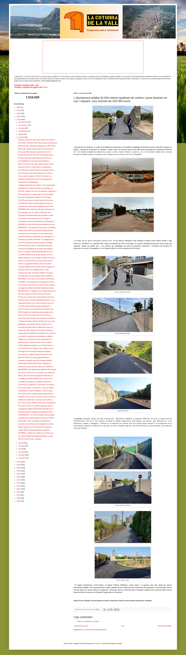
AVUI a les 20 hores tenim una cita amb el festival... (35, 261)
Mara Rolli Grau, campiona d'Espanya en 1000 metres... (37, 146)
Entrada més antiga (164, 626)
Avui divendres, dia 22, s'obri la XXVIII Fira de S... (35, 212)
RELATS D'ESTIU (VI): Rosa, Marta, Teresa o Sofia (35, 164)
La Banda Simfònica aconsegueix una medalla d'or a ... (37, 237)
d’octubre (21, 128)
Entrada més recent (81, 626)
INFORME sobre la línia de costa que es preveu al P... (36, 209)
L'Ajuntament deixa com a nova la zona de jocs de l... (36, 303)
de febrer (21, 455)
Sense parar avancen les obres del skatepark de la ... (36, 155)
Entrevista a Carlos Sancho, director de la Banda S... (36, 366)
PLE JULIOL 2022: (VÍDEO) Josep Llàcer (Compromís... (37, 403)
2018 (19, 471)
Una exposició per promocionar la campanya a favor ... (37, 170)
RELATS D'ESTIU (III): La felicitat (29, 439)
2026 (19, 107)
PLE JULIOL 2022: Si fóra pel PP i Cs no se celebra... (36, 388)
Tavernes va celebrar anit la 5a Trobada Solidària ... (35, 360)
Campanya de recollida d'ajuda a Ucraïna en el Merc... (36, 418)
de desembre (23, 122)
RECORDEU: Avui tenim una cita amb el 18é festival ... (37, 279)
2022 (19, 119)
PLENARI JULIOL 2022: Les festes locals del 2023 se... (37, 397)
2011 (19, 492)
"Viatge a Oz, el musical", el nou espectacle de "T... (35, 339)
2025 (19, 110)
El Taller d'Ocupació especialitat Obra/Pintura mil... (35, 158)
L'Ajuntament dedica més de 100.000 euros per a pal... (37, 321)
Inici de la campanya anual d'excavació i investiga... (35, 243)
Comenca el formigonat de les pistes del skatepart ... (36, 249)
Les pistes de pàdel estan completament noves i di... (36, 327)
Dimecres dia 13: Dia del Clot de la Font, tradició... (35, 342)
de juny (21, 443)
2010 (19, 495)
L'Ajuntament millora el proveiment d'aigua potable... (36, 230)
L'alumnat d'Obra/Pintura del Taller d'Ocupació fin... (35, 179)
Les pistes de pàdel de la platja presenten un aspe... (36, 436)
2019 (19, 468)
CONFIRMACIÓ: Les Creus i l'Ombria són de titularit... (36, 415)
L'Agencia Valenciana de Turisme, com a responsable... (37, 185)
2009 (19, 498)
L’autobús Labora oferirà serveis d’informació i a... (35, 306)
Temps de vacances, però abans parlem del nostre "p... (37, 140)
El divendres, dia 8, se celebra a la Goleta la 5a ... (35, 421)
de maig (21, 446)
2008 (19, 501)
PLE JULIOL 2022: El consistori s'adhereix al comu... (36, 406)
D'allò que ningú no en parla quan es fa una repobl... (36, 194)
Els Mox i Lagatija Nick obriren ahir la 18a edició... (35, 264)
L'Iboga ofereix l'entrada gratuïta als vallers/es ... (34, 430)
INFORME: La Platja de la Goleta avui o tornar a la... (36, 433)
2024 (19, 113)
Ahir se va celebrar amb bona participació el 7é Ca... (36, 252)
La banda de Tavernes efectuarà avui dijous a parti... (36, 215)
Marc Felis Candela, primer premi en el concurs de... (36, 149)
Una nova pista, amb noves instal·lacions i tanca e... (36, 173)
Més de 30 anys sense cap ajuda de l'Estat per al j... (36, 376)
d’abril (20, 449)
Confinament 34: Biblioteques (28, 182)
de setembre (23, 131)
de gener (21, 458)
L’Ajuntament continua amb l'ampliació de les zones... (36, 206)
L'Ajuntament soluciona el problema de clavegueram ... (37, 221)
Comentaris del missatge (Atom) (95, 630)
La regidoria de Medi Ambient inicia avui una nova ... (36, 379)
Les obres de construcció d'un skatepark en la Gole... (36, 424)
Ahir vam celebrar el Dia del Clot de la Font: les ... (35, 294)
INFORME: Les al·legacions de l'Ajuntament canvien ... (37, 282)
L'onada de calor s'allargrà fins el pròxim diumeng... (35, 330)
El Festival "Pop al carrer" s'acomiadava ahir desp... (36, 246)
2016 (19, 477)
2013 (19, 486)
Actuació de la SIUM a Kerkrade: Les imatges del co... (36, 239)
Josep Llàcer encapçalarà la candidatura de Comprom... (37, 333)
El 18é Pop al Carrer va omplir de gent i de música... (36, 200)
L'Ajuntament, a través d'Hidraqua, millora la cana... (35, 391)
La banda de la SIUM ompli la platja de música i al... (36, 203)
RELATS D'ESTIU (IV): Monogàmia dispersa (33, 357)
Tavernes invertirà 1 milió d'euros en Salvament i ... (35, 167)
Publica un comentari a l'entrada (88, 621)
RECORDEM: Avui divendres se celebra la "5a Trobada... (37, 369)
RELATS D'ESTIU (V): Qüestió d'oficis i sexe (33, 270)
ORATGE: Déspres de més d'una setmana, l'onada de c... (38, 191)
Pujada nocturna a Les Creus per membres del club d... (37, 258)
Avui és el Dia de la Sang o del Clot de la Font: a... (35, 315)
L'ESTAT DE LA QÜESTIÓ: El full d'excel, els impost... (36, 385)
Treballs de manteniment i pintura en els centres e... (36, 400)
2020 (19, 465)
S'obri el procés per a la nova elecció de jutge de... (35, 427)
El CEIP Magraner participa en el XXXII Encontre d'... (36, 345)
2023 (19, 116)
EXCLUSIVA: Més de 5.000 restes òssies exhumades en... (38, 143)
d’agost (21, 134)
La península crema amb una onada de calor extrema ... (37, 285)
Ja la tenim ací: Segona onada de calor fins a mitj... (35, 354)
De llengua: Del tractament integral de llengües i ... (35, 351)
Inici (122, 626)
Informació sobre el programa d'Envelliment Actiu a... (36, 412)
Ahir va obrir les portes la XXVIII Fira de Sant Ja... (35, 176)
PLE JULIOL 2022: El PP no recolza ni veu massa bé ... (37, 373)
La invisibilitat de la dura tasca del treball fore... (34, 161)
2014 (19, 483)
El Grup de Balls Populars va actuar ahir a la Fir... (35, 152)
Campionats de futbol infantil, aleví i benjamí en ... (35, 363)
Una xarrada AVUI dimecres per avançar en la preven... (37, 318)
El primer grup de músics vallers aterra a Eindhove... (36, 276)
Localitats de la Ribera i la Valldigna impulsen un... (35, 382)
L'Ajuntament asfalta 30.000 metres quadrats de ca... (36, 409)
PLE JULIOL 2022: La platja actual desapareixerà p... (36, 394)
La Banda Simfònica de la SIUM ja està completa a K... (37, 267)
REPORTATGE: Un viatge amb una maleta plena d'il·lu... (37, 291)
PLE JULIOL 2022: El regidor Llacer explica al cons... (36, 348)
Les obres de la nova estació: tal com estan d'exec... (36, 234)
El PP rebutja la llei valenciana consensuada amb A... (36, 312)
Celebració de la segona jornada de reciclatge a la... (36, 188)
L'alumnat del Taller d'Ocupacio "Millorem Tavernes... (36, 273)
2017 (19, 474)
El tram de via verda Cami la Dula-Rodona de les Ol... (36, 297)
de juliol (21, 137)
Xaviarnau (97, 643)
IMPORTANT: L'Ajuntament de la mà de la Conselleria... (37, 227)
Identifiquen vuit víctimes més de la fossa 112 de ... (35, 324)
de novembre (23, 125)
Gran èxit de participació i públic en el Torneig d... (35, 197)
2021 (19, 462)
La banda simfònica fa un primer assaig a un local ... (36, 255)
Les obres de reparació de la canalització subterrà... (36, 336)
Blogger (119, 643)
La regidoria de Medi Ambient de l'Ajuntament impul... (36, 288)
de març (21, 452)
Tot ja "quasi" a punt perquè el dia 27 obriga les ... (35, 218)
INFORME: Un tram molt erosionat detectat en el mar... (37, 224)
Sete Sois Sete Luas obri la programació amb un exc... (37, 300)
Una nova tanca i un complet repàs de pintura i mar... (36, 309)
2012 (19, 489)
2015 (19, 480)
